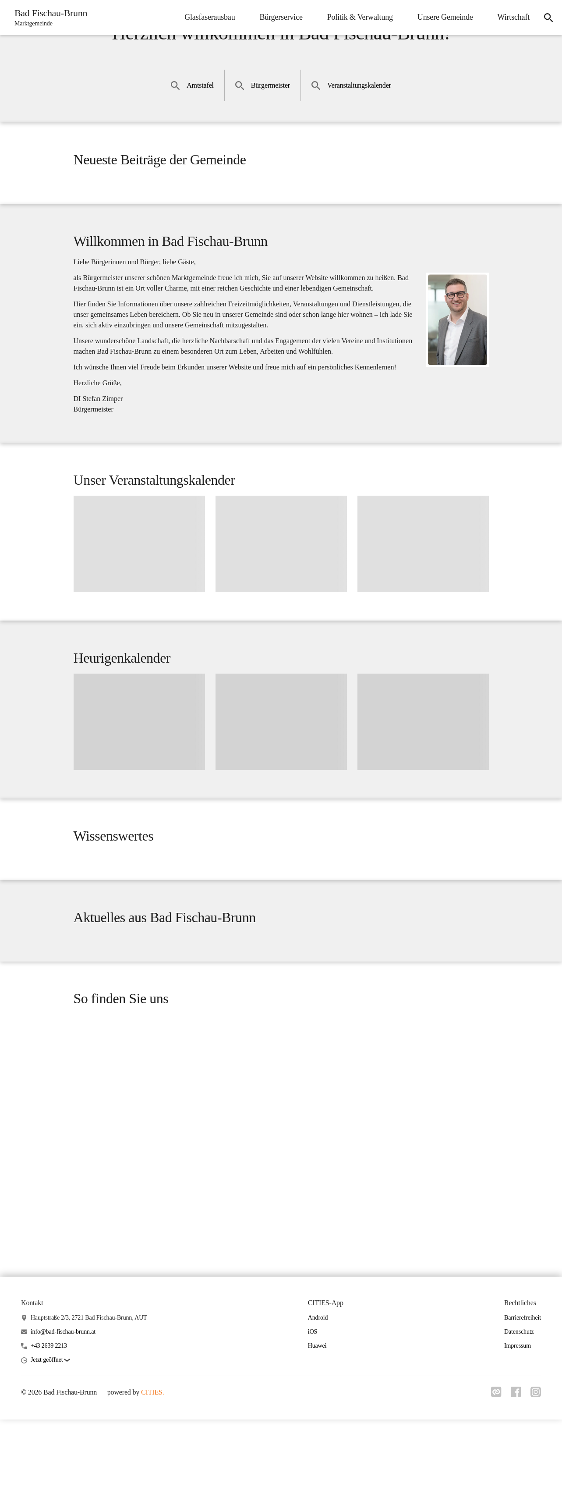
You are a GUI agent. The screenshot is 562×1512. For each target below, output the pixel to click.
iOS (312, 1424)
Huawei (317, 1438)
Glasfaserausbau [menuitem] (207, 17)
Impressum (517, 1438)
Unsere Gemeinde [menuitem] (442, 17)
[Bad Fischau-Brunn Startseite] (49, 17)
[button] (50, 1453)
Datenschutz (519, 1424)
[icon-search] (547, 17)
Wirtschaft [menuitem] (511, 17)
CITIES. (152, 1485)
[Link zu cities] (493, 1487)
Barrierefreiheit (522, 1410)
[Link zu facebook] (514, 1487)
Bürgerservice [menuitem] (278, 17)
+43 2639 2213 (49, 1438)
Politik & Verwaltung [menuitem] (357, 17)
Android (318, 1410)
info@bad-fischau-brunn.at (63, 1424)
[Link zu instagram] (535, 1487)
